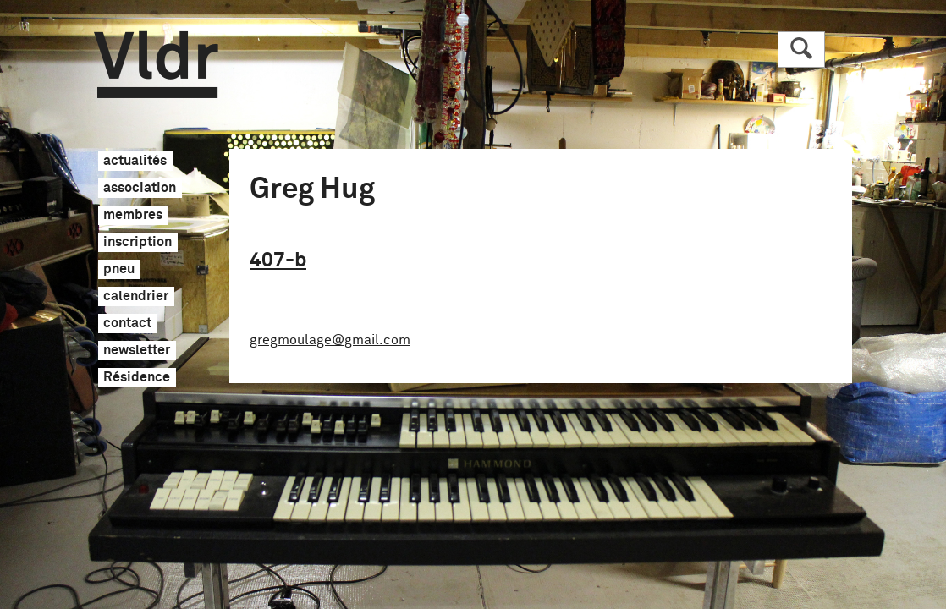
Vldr (156, 64)
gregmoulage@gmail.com (330, 340)
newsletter (136, 351)
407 (278, 260)
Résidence (136, 378)
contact (127, 324)
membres (132, 215)
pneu (119, 270)
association (139, 188)
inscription (137, 243)
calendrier (135, 297)
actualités (135, 161)
